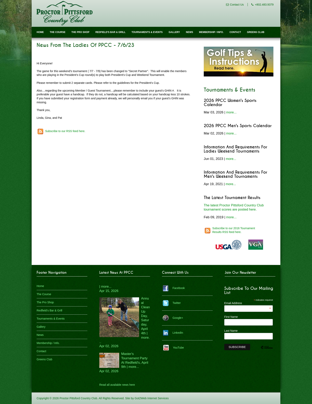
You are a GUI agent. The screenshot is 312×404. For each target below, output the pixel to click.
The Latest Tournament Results (232, 198)
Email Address (247, 303)
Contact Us (237, 4)
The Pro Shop (80, 32)
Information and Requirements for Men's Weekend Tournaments (235, 174)
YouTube (178, 347)
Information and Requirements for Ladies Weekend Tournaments (235, 149)
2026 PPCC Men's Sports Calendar (238, 126)
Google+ (178, 317)
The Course (57, 32)
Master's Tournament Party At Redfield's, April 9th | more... (123, 362)
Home (40, 32)
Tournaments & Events (147, 32)
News (189, 32)
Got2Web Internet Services (152, 398)
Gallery (174, 32)
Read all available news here (117, 384)
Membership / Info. (211, 32)
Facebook (179, 288)
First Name (231, 316)
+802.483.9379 (264, 4)
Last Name (231, 330)
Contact (235, 32)
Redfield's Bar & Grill (110, 32)
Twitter (177, 302)
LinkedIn (178, 332)
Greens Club (255, 32)
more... (231, 112)
